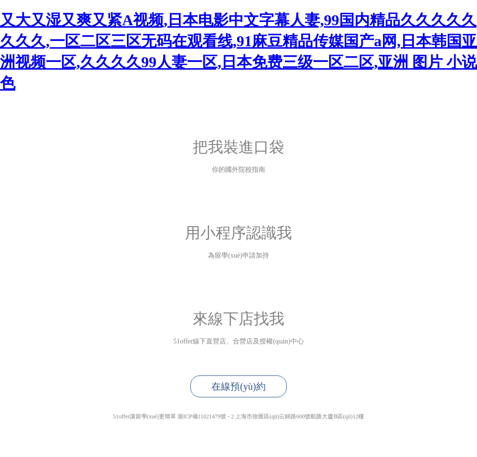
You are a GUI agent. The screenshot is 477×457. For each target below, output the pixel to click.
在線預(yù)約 (238, 386)
